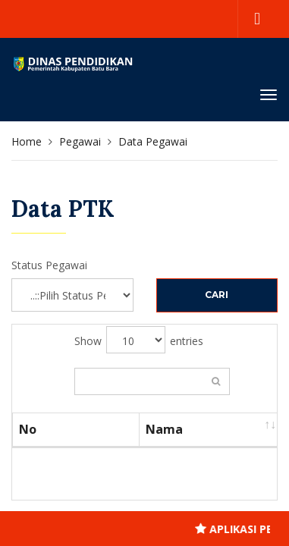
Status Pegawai (49, 265)
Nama (164, 429)
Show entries (138, 339)
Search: (152, 381)
